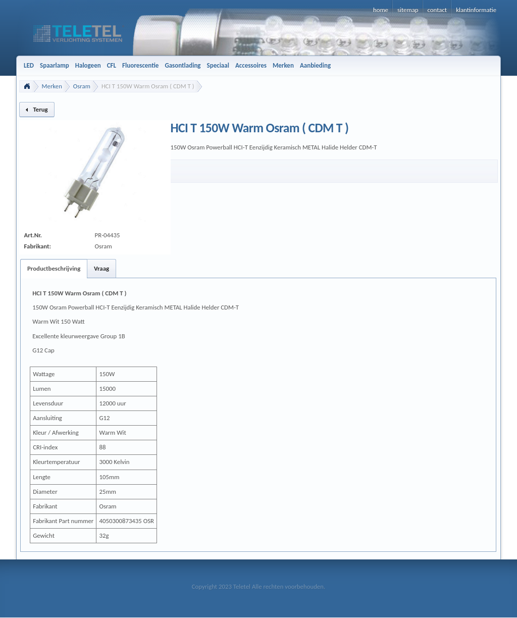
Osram (81, 86)
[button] (37, 109)
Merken (52, 86)
